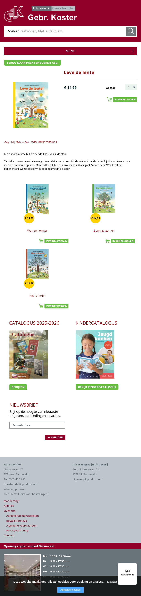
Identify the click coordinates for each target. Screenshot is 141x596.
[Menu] (134, 565)
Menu (71, 51)
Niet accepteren (115, 581)
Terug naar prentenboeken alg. (32, 63)
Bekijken (18, 387)
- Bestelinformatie (16, 520)
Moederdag (11, 501)
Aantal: (111, 87)
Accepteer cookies (70, 589)
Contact (8, 535)
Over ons (9, 511)
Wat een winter (37, 230)
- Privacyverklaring (16, 530)
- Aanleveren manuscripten (22, 516)
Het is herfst (37, 296)
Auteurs (9, 506)
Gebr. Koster (40, 14)
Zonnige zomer (104, 230)
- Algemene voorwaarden (20, 525)
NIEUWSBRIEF (23, 405)
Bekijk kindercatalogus (97, 387)
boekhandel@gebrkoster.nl (21, 484)
